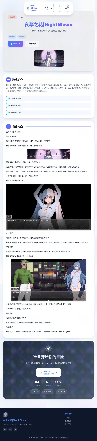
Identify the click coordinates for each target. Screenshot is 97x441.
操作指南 (68, 421)
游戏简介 (68, 418)
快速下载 (68, 424)
